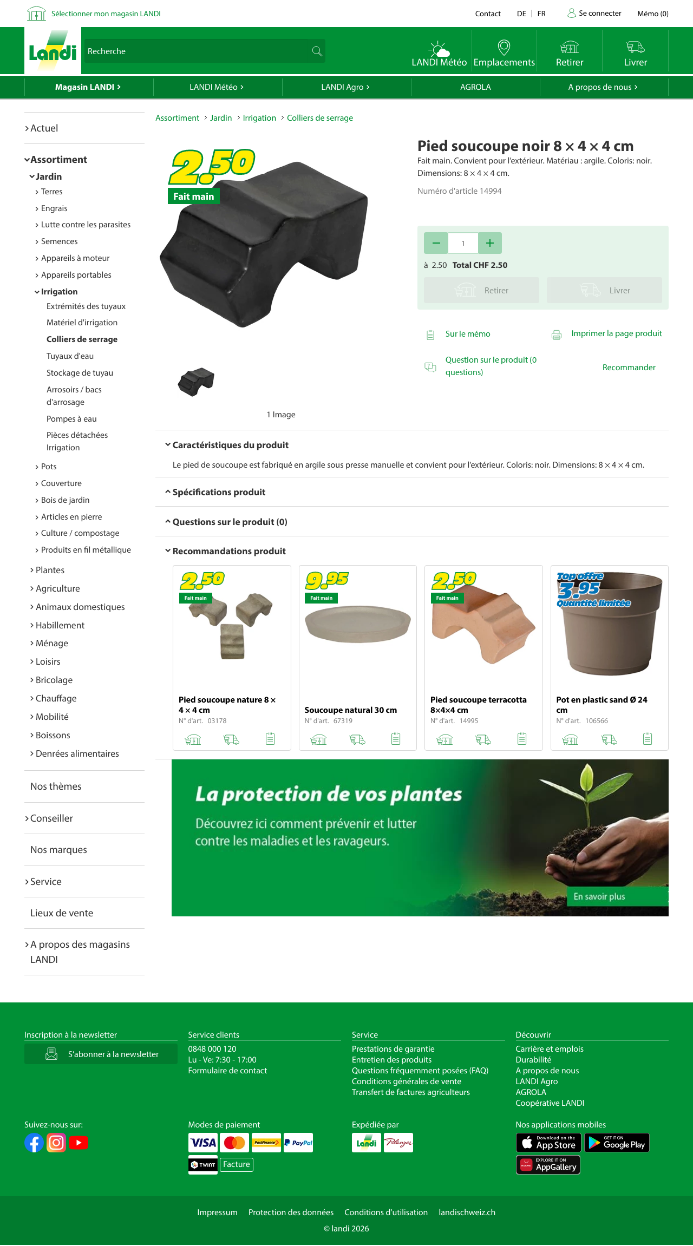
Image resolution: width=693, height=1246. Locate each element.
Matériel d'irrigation (82, 322)
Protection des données (291, 1212)
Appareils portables (76, 275)
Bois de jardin (65, 500)
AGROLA (475, 87)
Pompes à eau (72, 419)
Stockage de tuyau (80, 373)
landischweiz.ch (467, 1212)
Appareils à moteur (75, 258)
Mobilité (52, 716)
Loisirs (48, 661)
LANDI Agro (342, 87)
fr (542, 13)
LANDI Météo (213, 87)
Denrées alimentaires (77, 753)
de (521, 13)
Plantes (50, 569)
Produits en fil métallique (86, 550)
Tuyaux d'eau (70, 356)
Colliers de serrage (82, 339)
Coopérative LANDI (550, 1103)
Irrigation (59, 291)
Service (46, 881)
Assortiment (58, 159)
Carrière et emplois (550, 1049)
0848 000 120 (212, 1049)
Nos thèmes (56, 785)
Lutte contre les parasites (85, 224)
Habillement (60, 625)
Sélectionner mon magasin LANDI (106, 13)
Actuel (44, 127)
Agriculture (58, 588)
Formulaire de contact (227, 1070)
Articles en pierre (71, 516)
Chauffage (56, 698)
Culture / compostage (80, 533)
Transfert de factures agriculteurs (411, 1092)
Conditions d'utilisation (386, 1212)
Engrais (54, 208)
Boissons (53, 735)
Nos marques (58, 849)
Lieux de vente (61, 912)
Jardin (49, 176)
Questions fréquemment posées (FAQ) (420, 1070)
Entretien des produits (392, 1059)
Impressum (218, 1212)
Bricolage (54, 679)
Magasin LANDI (84, 87)
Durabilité (534, 1059)
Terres (52, 191)
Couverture (61, 483)
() (653, 13)
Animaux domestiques (80, 606)
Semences (59, 241)
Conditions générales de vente (406, 1081)
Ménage (52, 643)
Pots (49, 466)
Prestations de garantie (393, 1049)
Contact (488, 13)
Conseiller (51, 817)
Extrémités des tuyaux (86, 306)
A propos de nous (599, 87)
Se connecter (600, 13)
